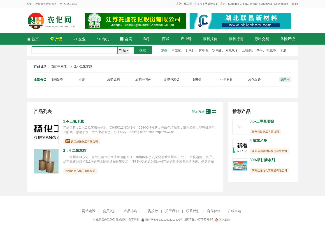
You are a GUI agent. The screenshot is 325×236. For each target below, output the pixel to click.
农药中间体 (59, 66)
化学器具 (226, 79)
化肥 (82, 79)
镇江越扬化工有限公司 (84, 141)
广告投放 (151, 211)
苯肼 (283, 50)
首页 (33, 39)
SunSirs (232, 3)
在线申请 (234, 211)
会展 (126, 39)
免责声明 (133, 219)
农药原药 (113, 79)
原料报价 (210, 39)
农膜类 (196, 79)
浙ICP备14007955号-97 (198, 219)
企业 (79, 39)
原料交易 (262, 39)
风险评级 (288, 39)
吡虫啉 (271, 50)
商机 (103, 39)
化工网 (188, 3)
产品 (56, 39)
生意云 (222, 3)
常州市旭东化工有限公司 (80, 170)
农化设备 (254, 79)
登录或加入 (70, 4)
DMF (259, 50)
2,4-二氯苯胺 (83, 66)
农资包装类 (171, 79)
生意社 (178, 3)
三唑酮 (247, 50)
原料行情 (236, 39)
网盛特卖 (210, 3)
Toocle (294, 3)
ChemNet (266, 3)
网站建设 (88, 211)
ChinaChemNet (249, 3)
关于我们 (172, 211)
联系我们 (193, 211)
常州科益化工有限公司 (265, 131)
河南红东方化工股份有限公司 (269, 170)
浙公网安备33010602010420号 (162, 219)
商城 (165, 39)
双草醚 (217, 50)
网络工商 (222, 219)
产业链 (186, 39)
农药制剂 (57, 79)
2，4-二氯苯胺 (74, 150)
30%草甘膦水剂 (262, 160)
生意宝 (198, 3)
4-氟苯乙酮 (258, 141)
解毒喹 (203, 50)
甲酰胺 (176, 50)
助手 (147, 39)
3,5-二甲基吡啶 (262, 121)
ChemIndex (281, 3)
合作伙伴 (214, 211)
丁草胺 (190, 50)
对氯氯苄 (231, 50)
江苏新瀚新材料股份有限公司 (269, 151)
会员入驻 (109, 211)
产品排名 (130, 211)
